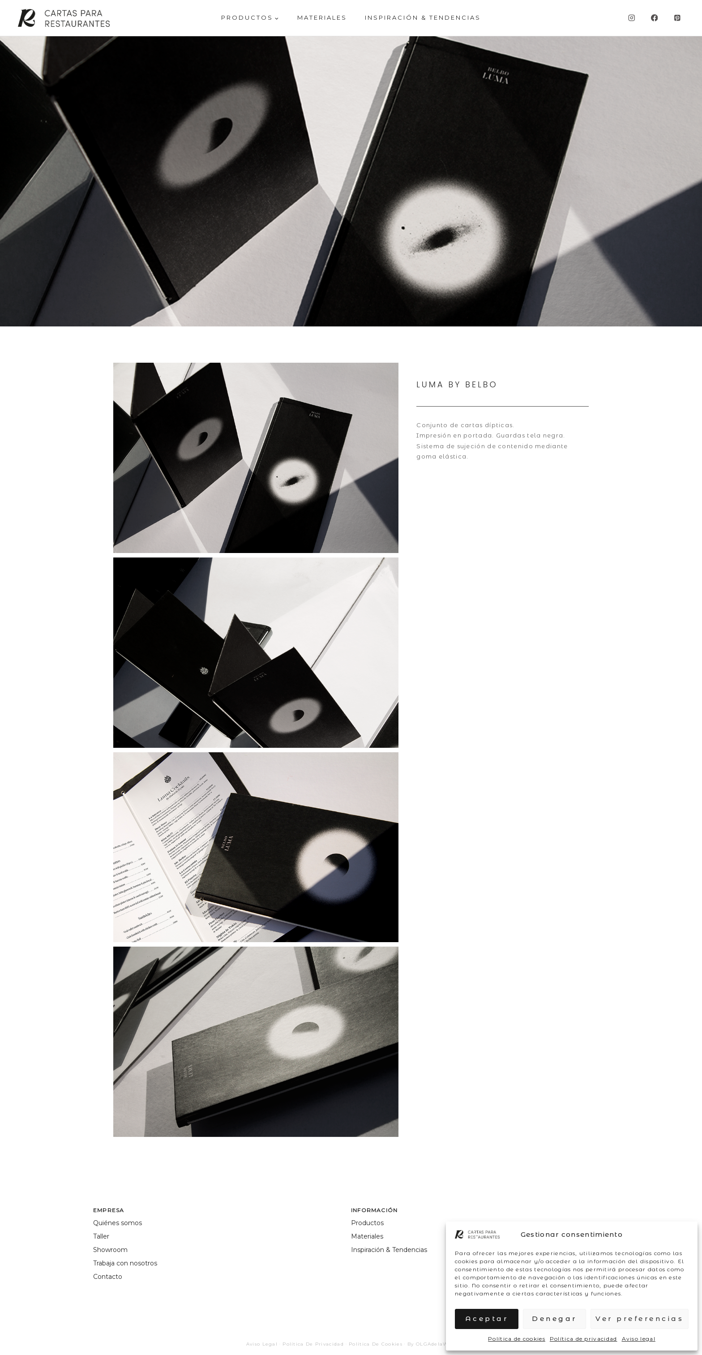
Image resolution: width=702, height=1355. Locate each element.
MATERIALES (322, 17)
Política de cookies (516, 1338)
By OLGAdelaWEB (431, 1344)
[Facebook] (654, 18)
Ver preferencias (639, 1318)
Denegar (554, 1318)
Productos (367, 1223)
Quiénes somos (117, 1223)
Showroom (110, 1250)
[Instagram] (631, 18)
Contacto (107, 1277)
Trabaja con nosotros (125, 1263)
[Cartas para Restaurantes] (64, 17)
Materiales (367, 1236)
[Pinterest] (677, 18)
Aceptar (487, 1318)
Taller (101, 1236)
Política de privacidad (583, 1338)
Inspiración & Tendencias (423, 17)
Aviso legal (638, 1338)
